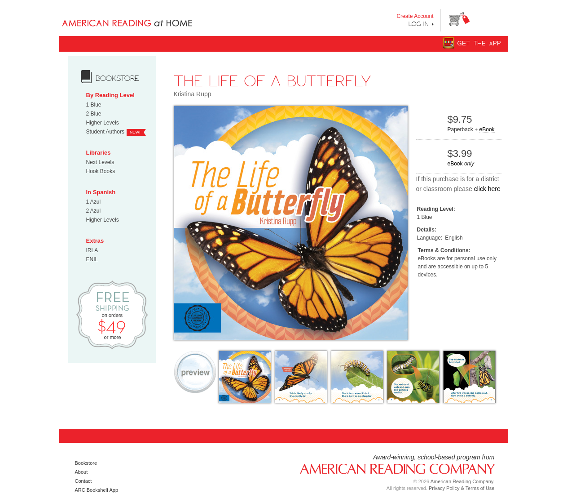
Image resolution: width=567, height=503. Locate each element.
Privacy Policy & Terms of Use (462, 488)
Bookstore (86, 463)
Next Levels (100, 162)
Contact (83, 481)
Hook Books (100, 171)
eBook (487, 129)
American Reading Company (394, 468)
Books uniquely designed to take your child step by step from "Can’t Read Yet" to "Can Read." (141, 15)
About (81, 472)
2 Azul (93, 211)
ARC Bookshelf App (97, 490)
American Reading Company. (463, 481)
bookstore (117, 78)
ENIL (92, 259)
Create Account (414, 16)
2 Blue (93, 114)
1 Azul (93, 202)
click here (487, 188)
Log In (419, 23)
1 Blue (93, 105)
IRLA (92, 250)
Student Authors (105, 132)
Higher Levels (102, 123)
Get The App (479, 43)
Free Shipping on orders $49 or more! (112, 314)
